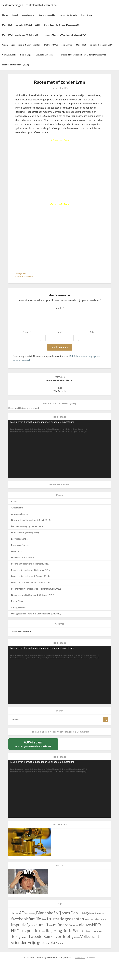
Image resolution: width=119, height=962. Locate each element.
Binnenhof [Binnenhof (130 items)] (45, 912)
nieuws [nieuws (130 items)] (85, 924)
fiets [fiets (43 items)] (43, 919)
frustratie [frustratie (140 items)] (55, 918)
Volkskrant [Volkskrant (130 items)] (89, 936)
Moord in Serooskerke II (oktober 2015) (21, 25)
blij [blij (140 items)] (58, 912)
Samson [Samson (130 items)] (80, 930)
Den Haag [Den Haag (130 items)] (79, 912)
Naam (27, 331)
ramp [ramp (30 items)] (43, 931)
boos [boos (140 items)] (65, 912)
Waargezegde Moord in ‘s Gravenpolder (21, 45)
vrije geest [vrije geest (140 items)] (37, 942)
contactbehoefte (46, 15)
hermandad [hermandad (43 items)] (91, 919)
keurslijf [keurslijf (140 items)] (40, 924)
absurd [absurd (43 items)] (15, 913)
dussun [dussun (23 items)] (101, 914)
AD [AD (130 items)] (22, 912)
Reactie (59, 308)
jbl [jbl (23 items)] (29, 926)
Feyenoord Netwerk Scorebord (23, 408)
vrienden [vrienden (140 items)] (19, 942)
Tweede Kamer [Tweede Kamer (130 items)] (41, 936)
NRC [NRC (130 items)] (15, 930)
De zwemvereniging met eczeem (27, 526)
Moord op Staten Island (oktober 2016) (21, 35)
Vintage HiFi (21, 273)
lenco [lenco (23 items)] (51, 926)
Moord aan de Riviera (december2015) (62, 25)
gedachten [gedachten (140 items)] (74, 918)
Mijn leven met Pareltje (22, 557)
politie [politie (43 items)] (23, 931)
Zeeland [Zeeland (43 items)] (59, 943)
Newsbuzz (80, 957)
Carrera (19, 276)
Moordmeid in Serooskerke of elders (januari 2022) (82, 54)
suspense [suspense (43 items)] (97, 931)
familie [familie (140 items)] (34, 918)
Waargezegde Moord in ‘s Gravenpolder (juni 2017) (36, 613)
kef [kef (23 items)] (32, 926)
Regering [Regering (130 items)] (54, 930)
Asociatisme (28, 15)
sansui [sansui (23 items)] (89, 931)
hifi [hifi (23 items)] (98, 920)
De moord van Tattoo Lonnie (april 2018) (31, 520)
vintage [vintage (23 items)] (77, 937)
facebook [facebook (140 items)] (19, 918)
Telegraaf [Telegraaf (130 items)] (19, 936)
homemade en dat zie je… (59, 379)
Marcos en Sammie (68, 15)
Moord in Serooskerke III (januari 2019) (94, 45)
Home (5, 15)
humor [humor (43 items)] (103, 919)
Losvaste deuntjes (44, 54)
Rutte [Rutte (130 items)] (67, 930)
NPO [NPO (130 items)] (96, 924)
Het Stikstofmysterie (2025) (15, 64)
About (15, 15)
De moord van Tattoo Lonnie (58, 45)
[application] (59, 449)
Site (92, 331)
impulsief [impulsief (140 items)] (19, 924)
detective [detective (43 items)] (93, 913)
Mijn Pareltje (59, 389)
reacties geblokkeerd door (33, 744)
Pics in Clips (25, 54)
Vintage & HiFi (9, 54)
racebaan (28, 276)
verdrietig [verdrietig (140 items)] (65, 936)
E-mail (59, 331)
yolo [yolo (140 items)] (51, 942)
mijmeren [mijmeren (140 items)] (62, 924)
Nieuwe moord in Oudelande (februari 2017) (65, 35)
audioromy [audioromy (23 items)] (32, 914)
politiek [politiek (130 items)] (33, 930)
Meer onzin (86, 15)
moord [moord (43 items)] (75, 925)
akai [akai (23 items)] (26, 914)
